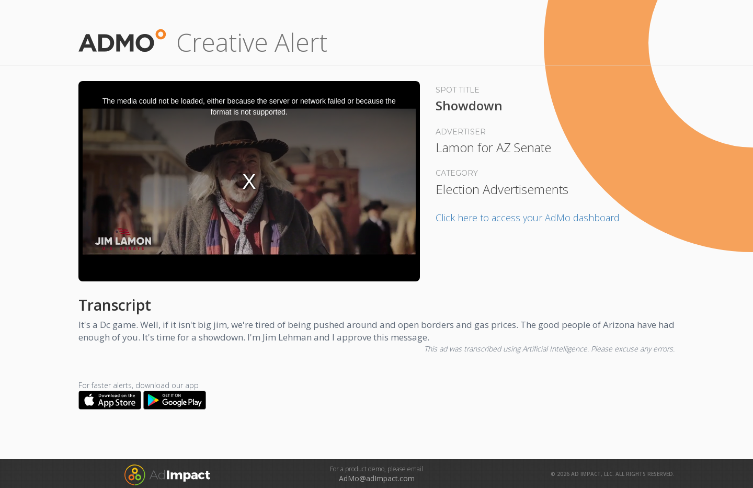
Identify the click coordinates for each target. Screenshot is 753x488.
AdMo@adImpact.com (377, 478)
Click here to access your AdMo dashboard (528, 217)
